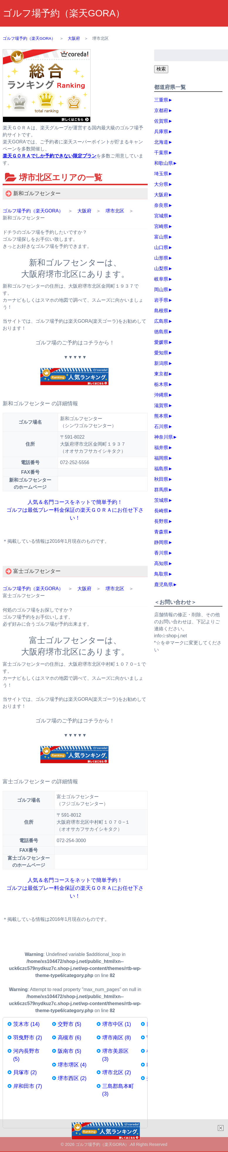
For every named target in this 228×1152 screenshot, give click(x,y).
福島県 (161, 468)
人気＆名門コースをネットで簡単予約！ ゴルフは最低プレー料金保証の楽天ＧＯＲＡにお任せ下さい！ (75, 510)
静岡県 (161, 542)
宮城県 (161, 215)
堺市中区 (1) (116, 1024)
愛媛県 (161, 342)
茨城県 (161, 500)
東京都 (161, 373)
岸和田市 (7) (27, 1086)
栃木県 (161, 384)
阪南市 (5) (69, 1051)
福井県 (161, 447)
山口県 (161, 247)
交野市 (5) (69, 1024)
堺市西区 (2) (72, 1078)
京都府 (161, 110)
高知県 (161, 563)
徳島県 (161, 331)
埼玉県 (161, 173)
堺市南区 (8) (116, 1038)
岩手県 (161, 300)
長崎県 (161, 510)
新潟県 (161, 363)
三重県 (161, 99)
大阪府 (84, 210)
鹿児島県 (163, 584)
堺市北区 (115, 210)
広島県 (161, 321)
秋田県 (161, 479)
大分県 (161, 184)
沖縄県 (161, 394)
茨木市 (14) (26, 1024)
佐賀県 (161, 121)
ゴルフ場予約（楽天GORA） (64, 13)
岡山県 (161, 289)
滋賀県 (161, 405)
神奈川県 (163, 437)
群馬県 (161, 489)
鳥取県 (161, 573)
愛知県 (161, 352)
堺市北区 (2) (116, 1072)
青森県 (161, 531)
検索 (161, 68)
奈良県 (161, 205)
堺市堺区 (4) (72, 1065)
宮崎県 (161, 226)
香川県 (161, 552)
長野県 (161, 521)
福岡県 (161, 458)
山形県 (161, 257)
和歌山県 (163, 163)
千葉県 (161, 152)
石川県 (161, 426)
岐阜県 (161, 279)
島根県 (161, 310)
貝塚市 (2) (25, 1072)
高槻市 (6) (69, 1038)
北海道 (161, 142)
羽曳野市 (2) (27, 1038)
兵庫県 (161, 131)
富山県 (161, 236)
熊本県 (161, 415)
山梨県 (161, 268)
